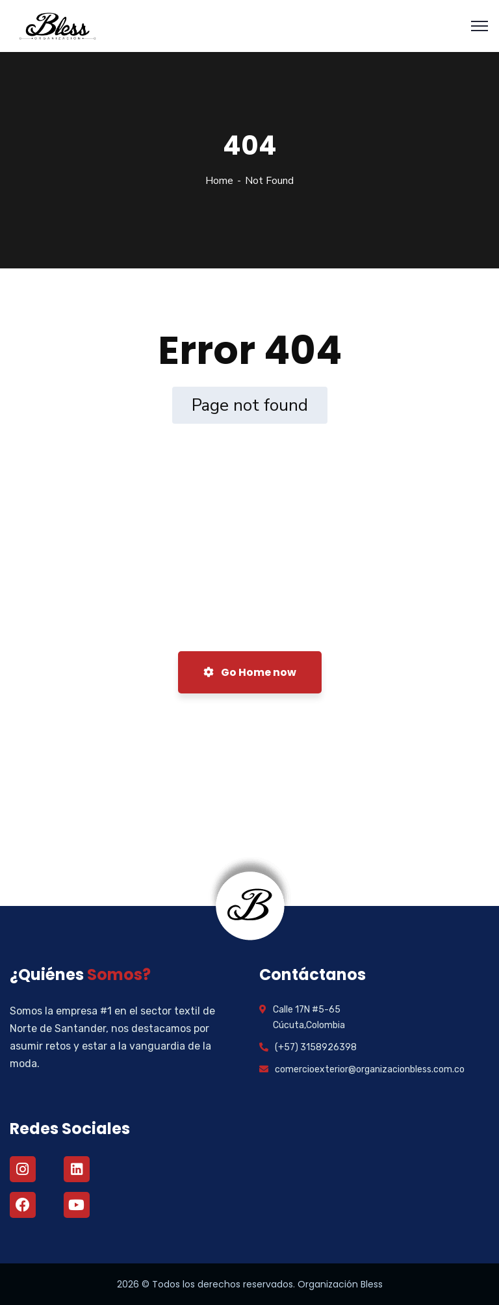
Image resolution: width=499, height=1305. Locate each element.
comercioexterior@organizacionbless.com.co (370, 1069)
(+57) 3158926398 (316, 1047)
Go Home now (249, 672)
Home (219, 181)
